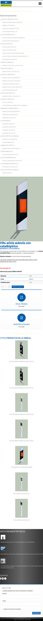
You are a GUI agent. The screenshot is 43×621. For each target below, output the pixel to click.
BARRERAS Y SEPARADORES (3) (10, 108)
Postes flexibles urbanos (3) (10, 31)
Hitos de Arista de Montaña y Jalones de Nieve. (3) (15, 56)
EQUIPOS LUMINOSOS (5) (8, 74)
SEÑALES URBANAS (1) (7, 62)
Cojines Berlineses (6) (8, 142)
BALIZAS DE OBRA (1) (7, 68)
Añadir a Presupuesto (18, 286)
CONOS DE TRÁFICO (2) (7, 99)
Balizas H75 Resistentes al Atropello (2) (12, 22)
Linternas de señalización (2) (10, 90)
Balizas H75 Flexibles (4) (9, 25)
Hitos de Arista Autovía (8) (9, 50)
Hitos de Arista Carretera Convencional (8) (13, 53)
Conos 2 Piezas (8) (8, 102)
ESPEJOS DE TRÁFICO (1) (8, 93)
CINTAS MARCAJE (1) (7, 151)
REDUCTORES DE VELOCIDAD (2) (10, 136)
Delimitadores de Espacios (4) (10, 114)
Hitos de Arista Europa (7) (9, 47)
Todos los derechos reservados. (22, 619)
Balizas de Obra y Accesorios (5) (11, 71)
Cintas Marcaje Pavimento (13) (10, 154)
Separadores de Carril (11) (9, 117)
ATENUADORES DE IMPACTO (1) (9, 163)
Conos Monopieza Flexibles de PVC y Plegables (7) (15, 105)
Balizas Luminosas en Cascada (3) (11, 80)
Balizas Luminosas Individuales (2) (11, 77)
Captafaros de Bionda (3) (9, 127)
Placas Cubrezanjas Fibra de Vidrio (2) (12, 160)
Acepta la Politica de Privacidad (11, 609)
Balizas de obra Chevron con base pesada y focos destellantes (18, 542)
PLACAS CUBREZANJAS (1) (8, 157)
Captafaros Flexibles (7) (9, 124)
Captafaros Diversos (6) (9, 133)
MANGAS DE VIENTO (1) (7, 145)
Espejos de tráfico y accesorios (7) (11, 96)
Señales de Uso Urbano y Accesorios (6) (13, 65)
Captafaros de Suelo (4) (9, 130)
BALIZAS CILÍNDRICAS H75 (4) (9, 19)
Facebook (5, 578)
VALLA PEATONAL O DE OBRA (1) (10, 170)
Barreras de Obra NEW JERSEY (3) (11, 111)
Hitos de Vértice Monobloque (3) (11, 41)
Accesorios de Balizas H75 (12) (11, 28)
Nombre (4, 593)
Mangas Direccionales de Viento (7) (11, 148)
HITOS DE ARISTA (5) (7, 44)
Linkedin (3, 578)
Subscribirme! (36, 613)
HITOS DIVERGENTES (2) (8, 34)
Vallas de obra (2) (7, 173)
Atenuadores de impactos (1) (10, 166)
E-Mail (4, 601)
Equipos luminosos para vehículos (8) (12, 87)
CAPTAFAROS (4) (5, 120)
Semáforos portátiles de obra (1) (11, 84)
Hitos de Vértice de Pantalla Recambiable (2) (14, 37)
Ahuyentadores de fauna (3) (10, 59)
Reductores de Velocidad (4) (10, 139)
